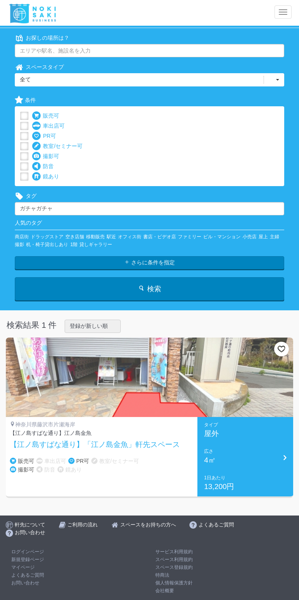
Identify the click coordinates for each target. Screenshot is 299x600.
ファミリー (189, 236)
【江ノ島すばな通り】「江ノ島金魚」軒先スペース (95, 445)
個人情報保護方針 (174, 583)
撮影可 (45, 156)
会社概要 (164, 590)
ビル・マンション (222, 236)
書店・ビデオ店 (159, 236)
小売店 (250, 236)
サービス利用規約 (174, 551)
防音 (43, 166)
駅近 (111, 236)
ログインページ (27, 551)
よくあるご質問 (27, 575)
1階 (73, 244)
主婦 (274, 236)
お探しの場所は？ (42, 37)
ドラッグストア (47, 236)
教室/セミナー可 (57, 146)
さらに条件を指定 (149, 262)
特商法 (162, 575)
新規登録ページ (27, 559)
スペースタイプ (39, 67)
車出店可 (48, 126)
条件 (25, 100)
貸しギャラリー (95, 244)
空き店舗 (74, 236)
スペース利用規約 (174, 559)
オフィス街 (129, 236)
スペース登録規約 (174, 567)
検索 (149, 289)
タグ (26, 196)
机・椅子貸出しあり (47, 244)
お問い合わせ (25, 583)
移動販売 (95, 236)
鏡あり (45, 176)
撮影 (19, 244)
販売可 (45, 116)
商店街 (22, 236)
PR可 (44, 136)
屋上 (263, 236)
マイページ (23, 567)
